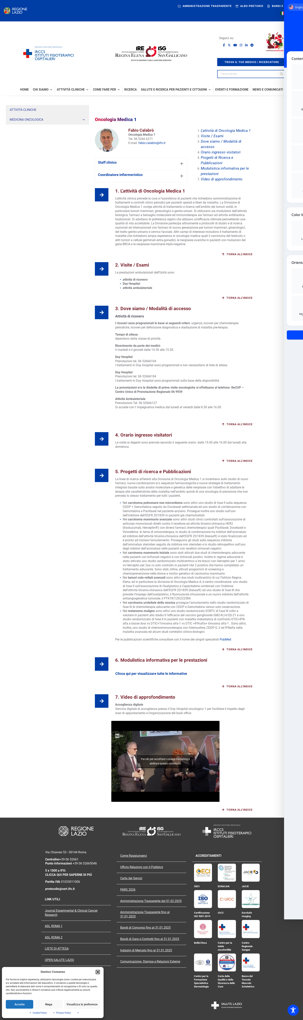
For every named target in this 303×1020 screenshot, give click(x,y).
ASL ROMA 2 (53, 937)
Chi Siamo (43, 89)
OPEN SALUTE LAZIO (59, 960)
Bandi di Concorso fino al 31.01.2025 (145, 927)
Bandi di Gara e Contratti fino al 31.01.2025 (149, 939)
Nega (48, 1004)
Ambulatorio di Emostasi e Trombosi (31, 215)
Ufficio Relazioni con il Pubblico (141, 867)
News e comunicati (268, 89)
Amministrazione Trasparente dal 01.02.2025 (151, 901)
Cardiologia (16, 193)
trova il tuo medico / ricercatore (252, 62)
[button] (98, 972)
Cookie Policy (40, 1013)
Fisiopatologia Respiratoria (49, 171)
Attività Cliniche (73, 89)
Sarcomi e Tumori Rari (23, 186)
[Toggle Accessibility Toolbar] (293, 1010)
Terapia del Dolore (20, 178)
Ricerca (130, 89)
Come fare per (106, 89)
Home (24, 89)
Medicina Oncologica (47, 120)
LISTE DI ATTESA (57, 948)
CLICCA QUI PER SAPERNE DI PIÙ (68, 875)
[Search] (281, 74)
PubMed (225, 639)
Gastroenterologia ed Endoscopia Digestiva (35, 157)
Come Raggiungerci (133, 856)
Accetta (19, 1004)
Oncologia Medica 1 (21, 128)
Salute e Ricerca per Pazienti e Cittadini (176, 89)
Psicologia (16, 208)
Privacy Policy (63, 1013)
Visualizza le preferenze (82, 1004)
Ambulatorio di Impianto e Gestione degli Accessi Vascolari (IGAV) (49, 200)
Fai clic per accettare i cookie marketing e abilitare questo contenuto (165, 761)
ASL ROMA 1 (53, 926)
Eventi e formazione (232, 89)
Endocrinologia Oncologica (26, 149)
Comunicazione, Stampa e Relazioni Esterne (150, 961)
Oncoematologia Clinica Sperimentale (32, 142)
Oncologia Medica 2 (21, 135)
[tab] (141, 164)
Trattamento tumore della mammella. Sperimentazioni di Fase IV (48, 222)
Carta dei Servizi (131, 878)
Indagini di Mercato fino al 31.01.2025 (146, 950)
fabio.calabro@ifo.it (151, 143)
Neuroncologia (18, 164)
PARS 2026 (127, 889)
